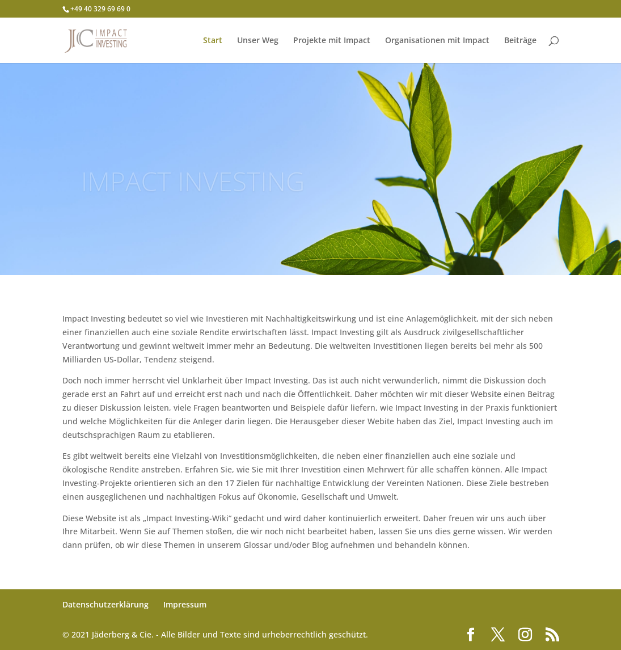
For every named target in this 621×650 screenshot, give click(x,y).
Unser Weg (257, 40)
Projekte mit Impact (331, 40)
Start (212, 40)
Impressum (184, 604)
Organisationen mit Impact (437, 40)
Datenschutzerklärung (105, 604)
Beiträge (520, 40)
